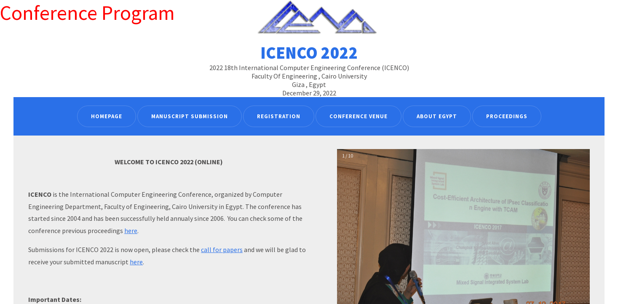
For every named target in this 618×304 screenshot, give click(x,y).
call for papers (222, 249)
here (130, 230)
